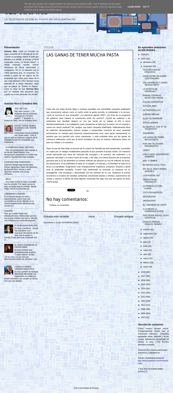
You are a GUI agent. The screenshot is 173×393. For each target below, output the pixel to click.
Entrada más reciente (56, 216)
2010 (143, 305)
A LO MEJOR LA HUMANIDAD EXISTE (153, 210)
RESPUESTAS (149, 197)
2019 (143, 59)
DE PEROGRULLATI (152, 110)
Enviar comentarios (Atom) (67, 222)
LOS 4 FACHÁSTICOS (152, 192)
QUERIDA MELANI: (151, 114)
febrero (146, 263)
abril (145, 254)
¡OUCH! (146, 150)
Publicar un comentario (59, 205)
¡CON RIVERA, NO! (151, 175)
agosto (146, 238)
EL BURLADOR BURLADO (26, 226)
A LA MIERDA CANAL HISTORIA (20, 147)
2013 (143, 293)
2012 (143, 297)
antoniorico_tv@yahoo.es (149, 353)
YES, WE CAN (20, 109)
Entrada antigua (123, 216)
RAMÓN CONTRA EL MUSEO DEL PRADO (153, 96)
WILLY (8, 179)
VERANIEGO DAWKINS (14, 194)
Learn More (134, 7)
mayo (146, 250)
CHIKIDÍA (8, 211)
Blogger (95, 388)
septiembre (148, 234)
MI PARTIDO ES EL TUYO (154, 165)
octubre (146, 229)
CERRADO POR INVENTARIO (17, 162)
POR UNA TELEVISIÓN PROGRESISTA (153, 145)
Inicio (91, 216)
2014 (143, 288)
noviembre (148, 66)
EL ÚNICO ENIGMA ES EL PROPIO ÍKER (25, 246)
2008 (143, 313)
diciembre (147, 62)
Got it (146, 7)
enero (146, 267)
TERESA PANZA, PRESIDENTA (150, 181)
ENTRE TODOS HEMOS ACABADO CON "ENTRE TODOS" (25, 128)
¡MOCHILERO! (149, 201)
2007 (143, 317)
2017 (143, 276)
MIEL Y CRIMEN (150, 161)
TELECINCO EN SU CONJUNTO (151, 71)
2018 (143, 272)
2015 (143, 284)
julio (145, 242)
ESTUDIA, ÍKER (150, 106)
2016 (143, 280)
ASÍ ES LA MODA (150, 123)
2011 (143, 301)
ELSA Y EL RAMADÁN (152, 118)
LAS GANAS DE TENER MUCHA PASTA (153, 138)
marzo (146, 258)
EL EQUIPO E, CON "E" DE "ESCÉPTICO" (155, 128)
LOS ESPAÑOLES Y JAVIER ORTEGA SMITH (155, 84)
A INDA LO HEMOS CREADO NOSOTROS (24, 268)
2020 (143, 54)
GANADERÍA (148, 133)
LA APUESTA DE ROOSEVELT (150, 90)
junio (145, 246)
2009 (143, 309)
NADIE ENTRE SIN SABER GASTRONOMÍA (154, 77)
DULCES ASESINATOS (153, 102)
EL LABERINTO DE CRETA (154, 205)
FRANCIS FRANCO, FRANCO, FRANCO (152, 223)
